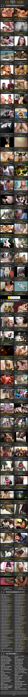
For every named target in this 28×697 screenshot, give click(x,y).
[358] (19, 621)
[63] (5, 601)
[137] (6, 606)
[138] (6, 598)
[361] (5, 618)
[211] (6, 621)
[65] (5, 616)
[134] (20, 606)
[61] (6, 607)
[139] (7, 630)
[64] (6, 594)
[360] (6, 633)
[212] (19, 601)
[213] (6, 600)
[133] (20, 642)
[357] (5, 639)
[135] (6, 609)
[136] (4, 595)
